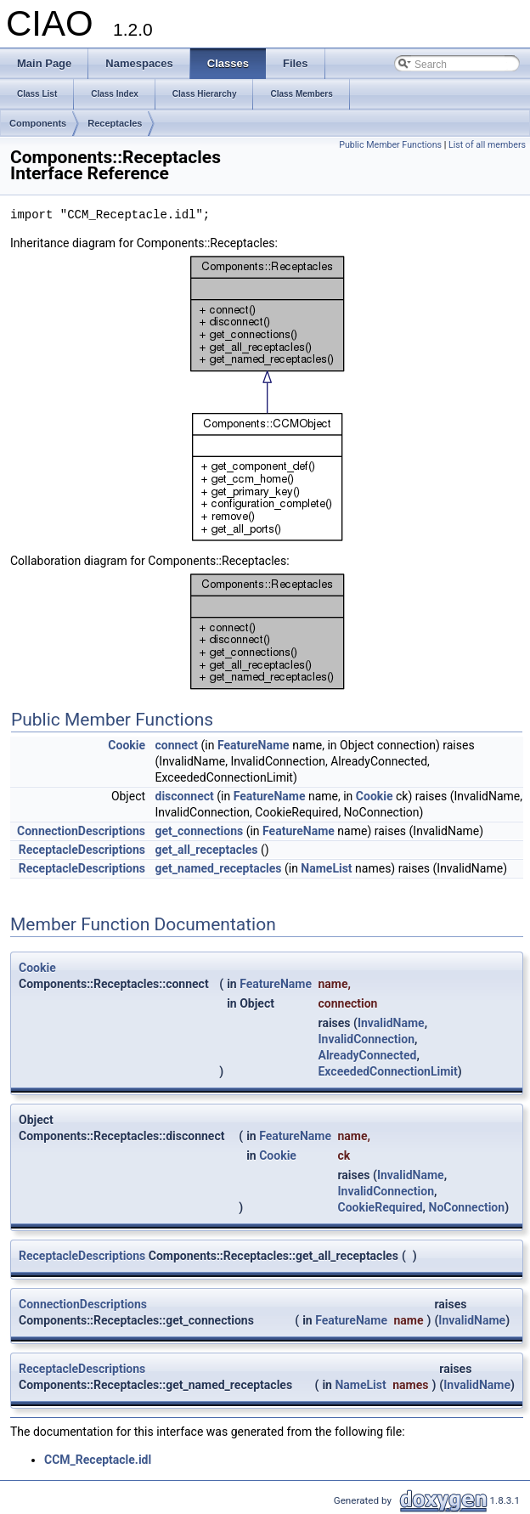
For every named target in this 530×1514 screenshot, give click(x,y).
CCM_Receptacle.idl (97, 1459)
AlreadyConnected (367, 1055)
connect (176, 745)
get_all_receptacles (206, 849)
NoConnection (467, 1207)
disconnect (184, 796)
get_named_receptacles (218, 868)
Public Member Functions (390, 144)
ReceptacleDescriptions (82, 849)
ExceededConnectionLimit (387, 1071)
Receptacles (114, 123)
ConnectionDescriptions (81, 831)
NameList (326, 868)
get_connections (199, 831)
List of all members (487, 144)
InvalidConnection (366, 1039)
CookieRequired (379, 1207)
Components (37, 123)
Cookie (126, 745)
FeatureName (253, 745)
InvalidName (391, 1023)
